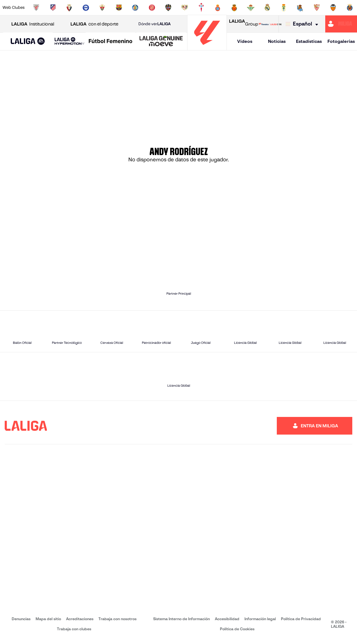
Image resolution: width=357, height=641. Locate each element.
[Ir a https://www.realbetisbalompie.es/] (250, 7)
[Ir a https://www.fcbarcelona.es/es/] (119, 7)
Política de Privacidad (301, 619)
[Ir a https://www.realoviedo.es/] (283, 7)
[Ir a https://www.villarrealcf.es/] (349, 7)
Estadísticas (309, 41)
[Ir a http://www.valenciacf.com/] (333, 7)
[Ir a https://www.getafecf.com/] (135, 7)
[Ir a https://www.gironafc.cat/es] (152, 7)
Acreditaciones (79, 619)
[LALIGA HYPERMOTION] (69, 41)
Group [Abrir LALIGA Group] (243, 24)
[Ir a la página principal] (206, 47)
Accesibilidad (227, 619)
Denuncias (21, 619)
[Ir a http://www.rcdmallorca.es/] (234, 7)
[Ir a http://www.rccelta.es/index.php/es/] (201, 7)
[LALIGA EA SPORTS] (28, 41)
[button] (28, 41)
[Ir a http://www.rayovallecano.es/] (184, 7)
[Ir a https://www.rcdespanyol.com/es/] (217, 7)
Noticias (277, 41)
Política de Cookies (237, 629)
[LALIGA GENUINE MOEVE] (161, 41)
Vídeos (244, 41)
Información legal (260, 619)
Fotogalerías (341, 41)
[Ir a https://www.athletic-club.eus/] (36, 7)
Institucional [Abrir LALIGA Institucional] (32, 24)
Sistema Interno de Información (181, 619)
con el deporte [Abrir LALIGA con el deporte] (94, 24)
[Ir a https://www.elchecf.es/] (102, 7)
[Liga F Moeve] (110, 41)
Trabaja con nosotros (117, 619)
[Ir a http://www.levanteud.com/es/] (168, 7)
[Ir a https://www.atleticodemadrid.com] (53, 7)
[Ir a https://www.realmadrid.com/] (267, 7)
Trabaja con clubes (74, 629)
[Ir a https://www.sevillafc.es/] (316, 7)
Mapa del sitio (48, 619)
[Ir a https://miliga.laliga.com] (341, 23)
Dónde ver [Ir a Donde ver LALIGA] (154, 24)
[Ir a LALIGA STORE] (270, 23)
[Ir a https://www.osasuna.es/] (69, 7)
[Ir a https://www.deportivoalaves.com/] (86, 7)
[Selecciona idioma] (303, 24)
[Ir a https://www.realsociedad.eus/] (300, 7)
